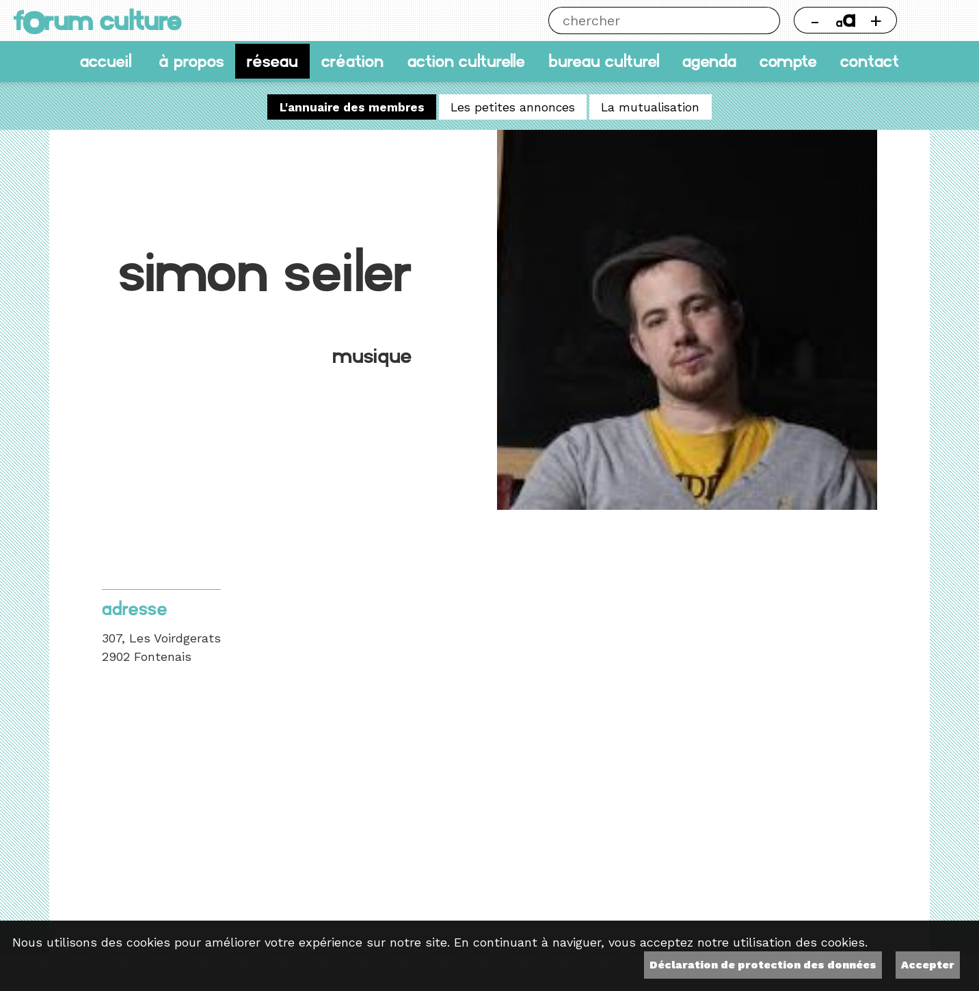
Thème (938, 20)
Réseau (272, 61)
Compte (788, 61)
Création (352, 61)
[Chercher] (650, 20)
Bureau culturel (603, 61)
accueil (105, 61)
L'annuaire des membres (352, 106)
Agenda (709, 61)
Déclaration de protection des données (762, 964)
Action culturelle (466, 61)
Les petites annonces (513, 106)
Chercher (766, 20)
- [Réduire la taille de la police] (814, 20)
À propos (191, 61)
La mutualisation (650, 106)
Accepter (927, 964)
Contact (869, 61)
